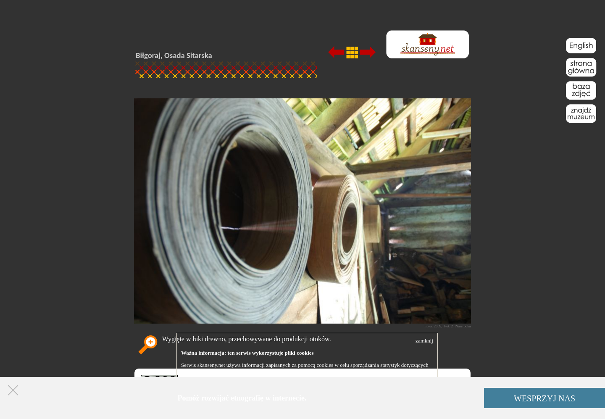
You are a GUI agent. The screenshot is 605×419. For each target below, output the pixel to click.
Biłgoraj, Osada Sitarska (174, 55)
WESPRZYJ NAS (544, 398)
